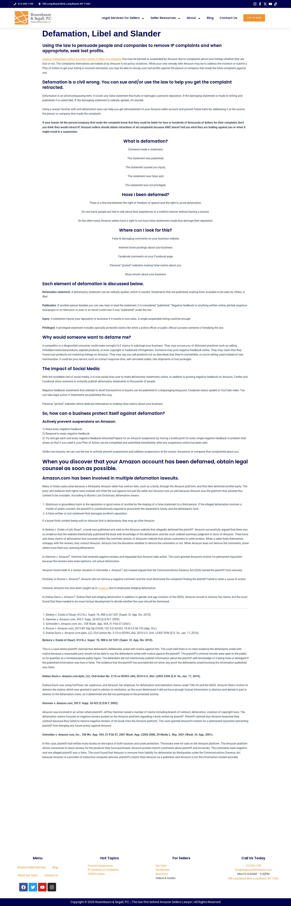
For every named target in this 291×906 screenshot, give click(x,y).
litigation (103, 588)
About (194, 18)
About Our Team (28, 875)
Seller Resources (166, 18)
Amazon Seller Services (31, 867)
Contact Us (228, 18)
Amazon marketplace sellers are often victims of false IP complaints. (84, 59)
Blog (210, 18)
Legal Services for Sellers (123, 18)
